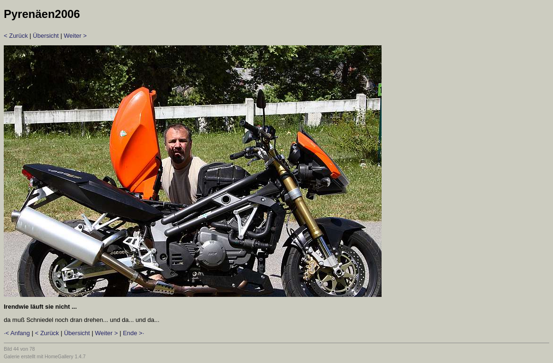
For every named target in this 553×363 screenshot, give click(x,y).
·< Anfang (17, 333)
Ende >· (133, 333)
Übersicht (46, 35)
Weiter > (75, 35)
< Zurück (16, 35)
